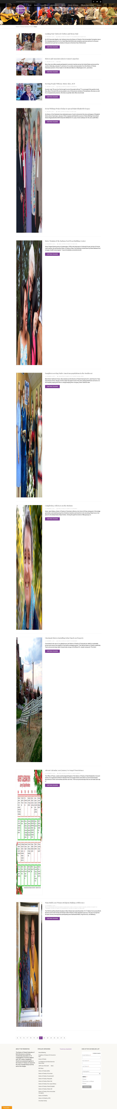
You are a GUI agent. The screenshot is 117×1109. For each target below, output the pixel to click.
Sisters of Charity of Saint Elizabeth (71, 773)
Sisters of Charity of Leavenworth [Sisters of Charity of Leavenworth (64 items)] (46, 1076)
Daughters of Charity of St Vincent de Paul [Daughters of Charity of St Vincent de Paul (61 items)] (47, 1056)
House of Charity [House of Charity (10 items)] (42, 1059)
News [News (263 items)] (52, 1065)
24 (51, 1038)
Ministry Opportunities (87, 5)
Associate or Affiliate (88, 1081)
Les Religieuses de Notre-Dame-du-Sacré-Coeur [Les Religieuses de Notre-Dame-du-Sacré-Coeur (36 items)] (47, 1062)
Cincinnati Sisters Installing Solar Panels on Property (64, 638)
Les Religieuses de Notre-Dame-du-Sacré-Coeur (58, 907)
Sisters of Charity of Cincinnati (69, 508)
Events (64, 5)
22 (44, 1038)
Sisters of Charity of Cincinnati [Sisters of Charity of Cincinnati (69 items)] (45, 1073)
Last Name (85, 1066)
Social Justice (44, 5)
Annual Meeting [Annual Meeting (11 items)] (42, 1052)
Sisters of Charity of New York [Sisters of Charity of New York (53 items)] (45, 1081)
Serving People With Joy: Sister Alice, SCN (60, 84)
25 (54, 1038)
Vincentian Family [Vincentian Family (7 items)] (43, 1100)
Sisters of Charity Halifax (79, 907)
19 (34, 1038)
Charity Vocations (73, 5)
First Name (85, 1060)
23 (47, 1038)
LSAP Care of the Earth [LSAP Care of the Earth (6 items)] (44, 1065)
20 (37, 1038)
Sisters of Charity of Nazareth (69, 86)
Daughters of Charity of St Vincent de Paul (69, 376)
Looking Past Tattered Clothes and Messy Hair (61, 34)
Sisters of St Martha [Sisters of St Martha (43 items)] (43, 1095)
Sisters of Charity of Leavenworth (59, 908)
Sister (84, 1079)
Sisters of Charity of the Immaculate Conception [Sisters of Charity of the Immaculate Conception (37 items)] (47, 1092)
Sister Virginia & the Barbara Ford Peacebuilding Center (65, 241)
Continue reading (52, 47)
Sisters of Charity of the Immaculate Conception (73, 36)
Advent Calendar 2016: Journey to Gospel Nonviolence (64, 770)
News (36, 5)
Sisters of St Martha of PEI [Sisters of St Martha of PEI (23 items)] (44, 1098)
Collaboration (55, 5)
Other (84, 1083)
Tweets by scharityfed (65, 1049)
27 (61, 1038)
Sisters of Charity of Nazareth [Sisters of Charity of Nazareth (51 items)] (45, 1078)
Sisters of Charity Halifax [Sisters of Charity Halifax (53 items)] (44, 1071)
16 (24, 1038)
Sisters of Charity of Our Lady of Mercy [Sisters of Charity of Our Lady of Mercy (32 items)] (47, 1083)
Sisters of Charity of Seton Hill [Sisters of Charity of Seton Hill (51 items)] (45, 1089)
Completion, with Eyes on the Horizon (59, 506)
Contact (99, 5)
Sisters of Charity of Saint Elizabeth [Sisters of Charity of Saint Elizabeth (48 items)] (47, 1086)
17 (27, 1038)
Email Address (86, 1055)
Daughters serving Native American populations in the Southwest (68, 373)
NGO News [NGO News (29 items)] (41, 1068)
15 (20, 1038)
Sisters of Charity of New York (68, 111)
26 (58, 1038)
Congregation (85, 1071)
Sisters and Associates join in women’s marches (62, 59)
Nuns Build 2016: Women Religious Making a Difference (65, 903)
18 (30, 1038)
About (29, 5)
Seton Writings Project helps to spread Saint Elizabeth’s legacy (67, 109)
